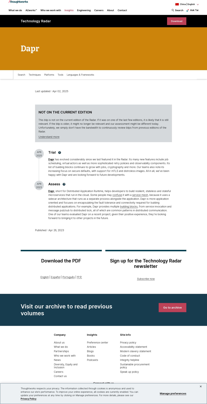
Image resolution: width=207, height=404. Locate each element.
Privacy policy (128, 346)
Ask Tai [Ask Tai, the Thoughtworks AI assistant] (194, 11)
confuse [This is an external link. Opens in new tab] (117, 198)
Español (55, 280)
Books (91, 359)
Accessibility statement (133, 350)
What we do (61, 350)
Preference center (97, 346)
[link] (175, 23)
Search (179, 11)
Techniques (35, 78)
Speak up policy (129, 375)
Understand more (48, 140)
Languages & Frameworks (80, 78)
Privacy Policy (28, 398)
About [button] (110, 11)
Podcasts (92, 363)
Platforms (49, 78)
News (57, 363)
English (44, 280)
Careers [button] (99, 11)
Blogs (90, 354)
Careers (58, 375)
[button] (59, 156)
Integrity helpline (129, 363)
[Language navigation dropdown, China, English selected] (182, 4)
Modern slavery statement (135, 354)
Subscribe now (146, 282)
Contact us (60, 379)
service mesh (140, 198)
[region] (103, 393)
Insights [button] (69, 11)
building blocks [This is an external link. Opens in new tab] (129, 210)
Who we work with (65, 359)
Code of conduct (130, 359)
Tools (60, 78)
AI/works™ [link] (31, 11)
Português (68, 280)
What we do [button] (15, 11)
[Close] (201, 386)
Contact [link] (122, 11)
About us (59, 346)
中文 (79, 280)
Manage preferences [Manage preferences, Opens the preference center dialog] (173, 393)
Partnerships (61, 354)
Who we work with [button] (50, 11)
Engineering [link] (84, 11)
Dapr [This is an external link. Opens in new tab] (51, 163)
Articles (91, 350)
